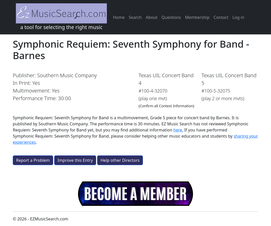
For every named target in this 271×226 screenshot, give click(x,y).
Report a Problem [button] (33, 160)
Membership (197, 17)
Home (119, 17)
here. (178, 130)
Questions (171, 17)
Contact (220, 17)
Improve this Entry (75, 160)
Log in (238, 17)
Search (135, 17)
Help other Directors (120, 160)
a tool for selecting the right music (61, 17)
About (151, 17)
